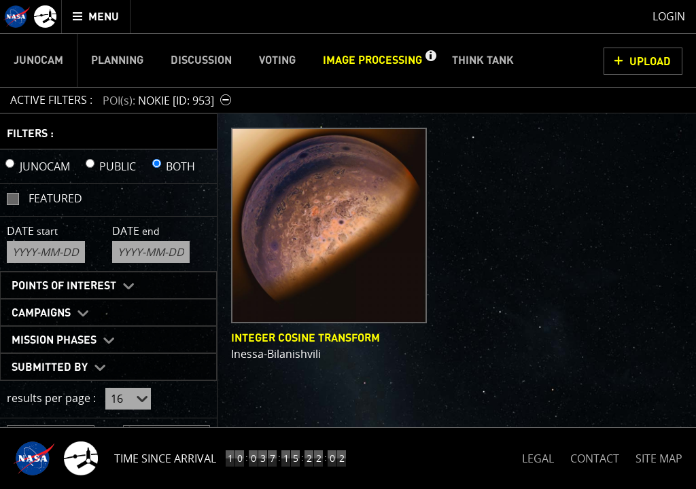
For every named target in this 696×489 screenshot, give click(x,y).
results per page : (51, 398)
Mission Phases (54, 340)
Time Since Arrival (165, 458)
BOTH (180, 166)
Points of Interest (64, 285)
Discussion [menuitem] (201, 60)
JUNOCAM (45, 166)
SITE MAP (659, 458)
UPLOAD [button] (650, 61)
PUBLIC (117, 166)
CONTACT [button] (594, 458)
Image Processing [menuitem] (372, 60)
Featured (55, 198)
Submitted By (50, 367)
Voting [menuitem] (277, 60)
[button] (430, 60)
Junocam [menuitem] (38, 60)
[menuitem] (96, 16)
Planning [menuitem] (117, 60)
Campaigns (41, 313)
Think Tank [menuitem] (483, 60)
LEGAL (538, 456)
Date (32, 230)
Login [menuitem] (668, 16)
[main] (348, 244)
